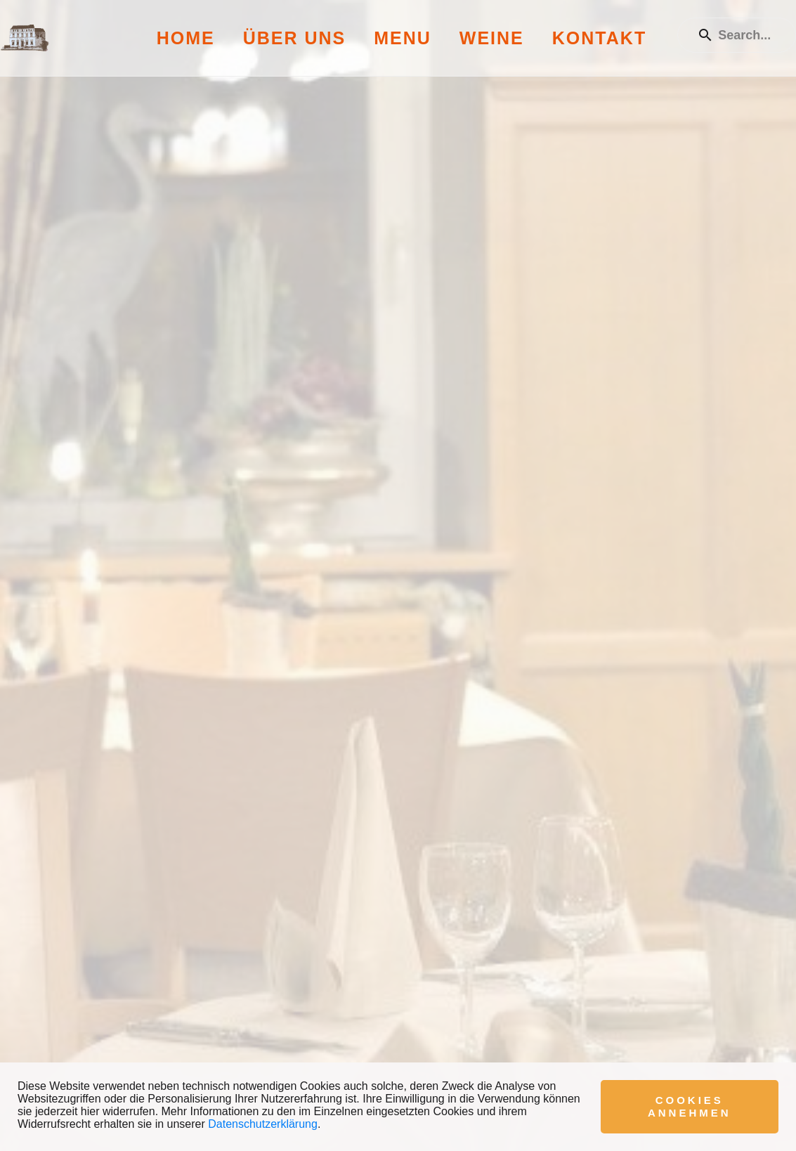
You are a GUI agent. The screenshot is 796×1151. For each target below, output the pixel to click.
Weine (491, 38)
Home (186, 38)
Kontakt (599, 38)
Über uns (294, 38)
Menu (402, 38)
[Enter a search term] (749, 35)
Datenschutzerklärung (263, 1124)
